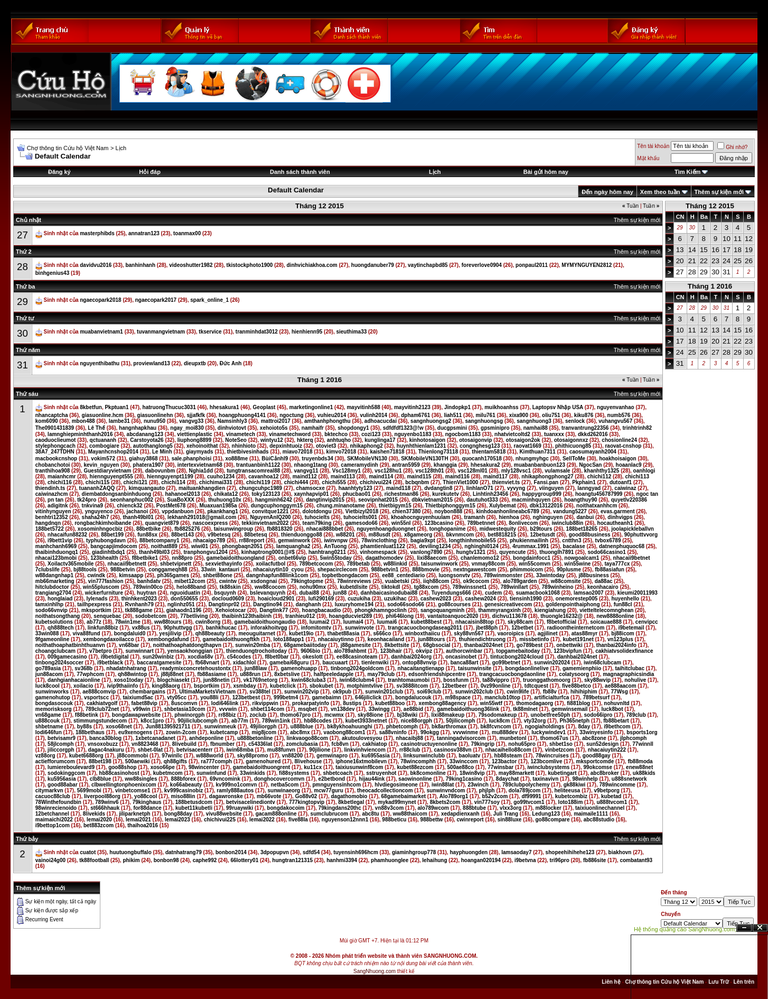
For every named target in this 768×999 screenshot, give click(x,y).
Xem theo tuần (660, 192)
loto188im (570, 802)
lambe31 (119, 421)
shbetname (49, 726)
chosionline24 (619, 440)
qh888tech (60, 628)
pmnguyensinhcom (336, 785)
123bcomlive (546, 761)
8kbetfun (91, 407)
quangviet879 (162, 523)
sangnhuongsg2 (430, 421)
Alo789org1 (453, 796)
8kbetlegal (351, 802)
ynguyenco (99, 511)
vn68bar (129, 645)
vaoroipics (511, 633)
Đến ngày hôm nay (607, 192)
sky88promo (252, 755)
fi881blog (578, 703)
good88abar (63, 785)
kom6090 (46, 421)
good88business (590, 535)
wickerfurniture (104, 593)
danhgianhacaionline (74, 680)
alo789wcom (432, 808)
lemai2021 (138, 819)
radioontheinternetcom (575, 628)
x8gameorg (418, 535)
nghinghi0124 (481, 546)
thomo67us (554, 738)
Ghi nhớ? (732, 147)
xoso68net (119, 726)
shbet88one (217, 575)
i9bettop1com (52, 825)
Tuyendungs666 (451, 593)
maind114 (381, 476)
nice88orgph (416, 721)
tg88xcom (426, 587)
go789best (529, 645)
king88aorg (166, 686)
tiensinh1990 (526, 599)
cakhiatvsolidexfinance (624, 651)
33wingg (379, 709)
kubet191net (578, 639)
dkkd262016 (593, 434)
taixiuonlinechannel (599, 808)
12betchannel (52, 814)
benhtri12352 (51, 517)
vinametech (240, 434)
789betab (357, 564)
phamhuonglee (389, 860)
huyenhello (625, 599)
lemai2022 (262, 819)
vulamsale (557, 471)
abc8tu (370, 814)
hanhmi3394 (341, 860)
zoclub (257, 715)
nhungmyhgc (532, 458)
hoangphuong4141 (242, 415)
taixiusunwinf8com (359, 767)
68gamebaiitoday (305, 645)
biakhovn (620, 852)
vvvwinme (465, 732)
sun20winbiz (158, 657)
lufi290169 (321, 599)
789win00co (148, 587)
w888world (209, 755)
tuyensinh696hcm (355, 852)
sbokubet (321, 686)
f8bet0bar (276, 657)
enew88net (639, 767)
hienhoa (509, 517)
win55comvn (534, 564)
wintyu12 (271, 440)
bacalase (574, 546)
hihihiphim (583, 692)
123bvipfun (568, 651)
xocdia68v (200, 657)
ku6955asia (375, 755)
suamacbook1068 (537, 593)
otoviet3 (326, 446)
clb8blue (100, 779)
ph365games (173, 575)
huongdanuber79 (372, 265)
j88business (594, 575)
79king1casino (464, 779)
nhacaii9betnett (127, 564)
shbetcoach (337, 773)
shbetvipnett (175, 564)
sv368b (83, 668)
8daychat (507, 779)
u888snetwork (629, 779)
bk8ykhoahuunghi (349, 726)
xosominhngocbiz (100, 529)
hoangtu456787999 (599, 494)
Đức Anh (231, 363)
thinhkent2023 (139, 599)
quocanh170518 (482, 458)
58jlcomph (60, 744)
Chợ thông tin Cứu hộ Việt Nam (68, 148)
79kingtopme (307, 581)
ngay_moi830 (186, 428)
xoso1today (129, 680)
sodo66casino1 (606, 552)
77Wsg (619, 692)
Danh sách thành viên (300, 172)
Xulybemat (502, 505)
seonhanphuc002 (131, 500)
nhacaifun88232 (67, 535)
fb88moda (639, 761)
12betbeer (454, 686)
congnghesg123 (480, 446)
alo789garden (520, 581)
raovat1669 (527, 446)
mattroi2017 (276, 421)
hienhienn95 (307, 332)
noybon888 (448, 511)
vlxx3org (510, 808)
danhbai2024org (411, 657)
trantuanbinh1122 (258, 465)
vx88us (141, 628)
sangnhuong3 (534, 421)
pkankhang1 (222, 511)
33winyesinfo (596, 732)
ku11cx (313, 767)
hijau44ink (372, 779)
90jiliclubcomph (197, 721)
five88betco (576, 686)
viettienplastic (194, 434)
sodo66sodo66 (405, 604)
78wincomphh (418, 761)
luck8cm (499, 721)
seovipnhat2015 (378, 500)
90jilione (319, 750)
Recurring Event (44, 919)
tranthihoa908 (52, 471)
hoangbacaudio (321, 610)
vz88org (45, 755)
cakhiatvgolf (102, 703)
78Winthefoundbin (58, 802)
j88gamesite (356, 645)
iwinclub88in (567, 523)
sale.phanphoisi (192, 458)
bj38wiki (407, 715)
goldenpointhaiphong (573, 604)
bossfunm (456, 680)
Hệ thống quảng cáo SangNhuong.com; (685, 929)
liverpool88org (102, 796)
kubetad (611, 796)
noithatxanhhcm (596, 505)
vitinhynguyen (53, 511)
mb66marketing (54, 581)
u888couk (47, 721)
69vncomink (225, 779)
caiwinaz (625, 488)
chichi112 (599, 476)
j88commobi (132, 755)
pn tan (55, 500)
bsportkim (206, 686)
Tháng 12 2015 (710, 206)
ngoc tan (647, 494)
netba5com (285, 785)
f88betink (86, 715)
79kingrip (482, 744)
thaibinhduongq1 (56, 552)
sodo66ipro (598, 715)
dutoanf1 (621, 482)
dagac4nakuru (106, 750)
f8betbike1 (145, 558)
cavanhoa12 (263, 476)
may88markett (516, 773)
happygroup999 (541, 494)
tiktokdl (390, 587)
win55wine (577, 564)
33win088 (47, 633)
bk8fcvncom (495, 726)
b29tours (541, 529)
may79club (381, 674)
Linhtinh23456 (490, 494)
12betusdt (542, 535)
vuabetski (397, 581)
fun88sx (147, 535)
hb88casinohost (119, 773)
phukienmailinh (529, 540)
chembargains (147, 692)
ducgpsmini (452, 428)
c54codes (239, 657)
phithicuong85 (573, 446)
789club (636, 715)
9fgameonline (52, 639)
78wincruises (552, 755)
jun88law (256, 668)
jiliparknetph (134, 814)
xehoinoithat (202, 446)
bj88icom (622, 633)
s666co (382, 633)
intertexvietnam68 (199, 465)
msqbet (307, 709)
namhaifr (313, 428)
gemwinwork (294, 540)
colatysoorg (574, 674)
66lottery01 (244, 860)
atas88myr (584, 633)
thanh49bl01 (138, 517)
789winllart (514, 587)
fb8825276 (187, 529)
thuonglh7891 (556, 552)
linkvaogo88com (307, 738)
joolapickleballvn (632, 529)
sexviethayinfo (223, 564)
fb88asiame (212, 674)
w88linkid (395, 564)
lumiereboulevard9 (71, 767)
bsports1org (641, 732)
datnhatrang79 (183, 852)
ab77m (239, 721)
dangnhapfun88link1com (277, 575)
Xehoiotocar (231, 610)
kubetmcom (168, 773)
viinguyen (551, 488)
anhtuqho (339, 440)
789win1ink (276, 721)
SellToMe (574, 458)
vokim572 (103, 458)
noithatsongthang (57, 616)
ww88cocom (270, 587)
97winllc (172, 755)
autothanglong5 (153, 446)
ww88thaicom (410, 814)
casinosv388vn (453, 750)
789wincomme (617, 785)
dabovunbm (160, 471)
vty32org (535, 721)
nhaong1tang (310, 465)
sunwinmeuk (220, 726)
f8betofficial (561, 622)
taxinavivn (545, 779)
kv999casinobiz (183, 790)
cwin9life (518, 692)
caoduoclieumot (55, 440)
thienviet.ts (506, 482)
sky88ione (370, 715)
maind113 (343, 476)
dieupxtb (195, 363)
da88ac (604, 581)
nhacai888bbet (324, 529)
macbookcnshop (56, 458)
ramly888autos (235, 790)
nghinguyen (548, 517)
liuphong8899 (194, 440)
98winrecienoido (56, 808)
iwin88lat (443, 785)
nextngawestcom (474, 569)
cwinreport (470, 819)
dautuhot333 (482, 500)
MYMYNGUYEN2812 (586, 265)
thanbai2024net (483, 645)
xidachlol (244, 662)
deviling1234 (435, 546)
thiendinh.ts (50, 488)
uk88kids (644, 773)
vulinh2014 (373, 415)
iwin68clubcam (602, 662)
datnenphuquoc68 (621, 546)
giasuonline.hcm (103, 415)
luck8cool (47, 686)
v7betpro (100, 651)
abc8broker (605, 773)
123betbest (246, 697)
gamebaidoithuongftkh (231, 639)
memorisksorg (53, 709)
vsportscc (96, 697)
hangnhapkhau (137, 428)
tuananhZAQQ (97, 488)
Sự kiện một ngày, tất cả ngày (60, 901)
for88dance (147, 808)
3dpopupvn (274, 852)
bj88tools (85, 569)
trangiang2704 (53, 593)
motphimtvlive (365, 686)
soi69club (429, 692)
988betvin (122, 569)
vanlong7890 (426, 552)
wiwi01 (199, 546)
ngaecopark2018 (100, 300)
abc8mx (300, 732)
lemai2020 (99, 819)
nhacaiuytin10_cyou (278, 569)
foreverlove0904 (482, 265)
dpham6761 (415, 415)
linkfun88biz (103, 628)
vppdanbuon (177, 511)
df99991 (531, 796)
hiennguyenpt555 (111, 476)
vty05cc (176, 697)
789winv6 (106, 802)
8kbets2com (445, 802)
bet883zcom (98, 825)
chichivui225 (220, 819)
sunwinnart (139, 651)
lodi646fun (48, 732)
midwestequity (498, 529)
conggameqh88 (167, 569)
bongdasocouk (54, 703)
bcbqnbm (417, 482)
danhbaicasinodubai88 (389, 593)
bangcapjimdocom (113, 546)
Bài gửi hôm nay (545, 172)
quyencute (512, 552)
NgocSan (590, 465)
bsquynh (225, 593)
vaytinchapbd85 (428, 265)
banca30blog (105, 738)
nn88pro (182, 558)
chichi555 (334, 482)
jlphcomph (633, 738)
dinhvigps (619, 517)
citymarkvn (49, 790)
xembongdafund (168, 639)
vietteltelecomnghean (606, 610)
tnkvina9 (93, 505)
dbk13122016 (546, 505)
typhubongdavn (106, 540)
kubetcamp (224, 732)
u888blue (302, 726)
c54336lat (260, 744)
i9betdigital (115, 657)
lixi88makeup (448, 715)
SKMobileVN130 (367, 458)
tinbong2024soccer (59, 662)
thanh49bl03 (154, 552)
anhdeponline (206, 738)
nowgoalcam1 (581, 558)
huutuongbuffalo (130, 852)
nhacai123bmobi (56, 558)
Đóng (760, 928)
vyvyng (516, 488)
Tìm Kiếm (687, 172)
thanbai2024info (616, 645)
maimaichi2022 (54, 819)
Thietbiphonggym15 (450, 505)
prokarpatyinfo (310, 703)
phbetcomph (402, 726)
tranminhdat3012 (257, 332)
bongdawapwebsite (136, 715)
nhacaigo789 (209, 540)
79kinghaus (147, 802)
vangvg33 (191, 421)
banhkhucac (221, 628)
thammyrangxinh (499, 610)
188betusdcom (193, 802)
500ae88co (460, 767)
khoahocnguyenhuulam (420, 517)
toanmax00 (187, 233)
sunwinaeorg (283, 790)
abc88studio (599, 819)
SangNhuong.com (374, 971)
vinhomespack (378, 552)
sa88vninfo (393, 732)
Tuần (630, 206)
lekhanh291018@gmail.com (201, 517)
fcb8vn (340, 744)
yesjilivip (170, 633)
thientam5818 (488, 452)
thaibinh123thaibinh (246, 616)
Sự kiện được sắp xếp (51, 910)
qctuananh (103, 440)
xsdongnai (263, 581)
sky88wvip (597, 680)
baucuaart (335, 662)
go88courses (454, 604)
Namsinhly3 (232, 421)
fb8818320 (279, 529)
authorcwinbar (464, 651)
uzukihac (395, 599)
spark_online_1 (209, 300)
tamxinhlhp (49, 604)
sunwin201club (384, 692)
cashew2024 (480, 599)
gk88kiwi (575, 785)
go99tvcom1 (528, 802)
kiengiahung (550, 610)
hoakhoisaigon (617, 458)
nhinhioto (244, 446)
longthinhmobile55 (472, 540)
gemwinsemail (569, 709)
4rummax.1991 (530, 546)
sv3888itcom (412, 686)
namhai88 (535, 428)
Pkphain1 (583, 482)
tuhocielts (317, 517)
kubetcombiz (571, 796)
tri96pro (559, 860)
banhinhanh (140, 265)
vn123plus (620, 639)
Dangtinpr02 (224, 604)
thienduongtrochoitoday (256, 651)
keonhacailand (386, 639)
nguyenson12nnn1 (345, 819)
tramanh (474, 517)
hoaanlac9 (629, 465)
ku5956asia (62, 779)
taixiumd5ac (138, 697)
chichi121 (136, 482)
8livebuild (184, 744)
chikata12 (226, 494)
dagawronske (226, 796)
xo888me (236, 458)
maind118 (398, 488)
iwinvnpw (336, 540)
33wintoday (550, 575)
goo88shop (122, 767)
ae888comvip (99, 692)
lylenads (96, 599)
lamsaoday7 (516, 852)
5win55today (336, 558)
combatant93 (636, 860)
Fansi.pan (545, 482)
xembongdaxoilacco (108, 639)
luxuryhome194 (354, 604)
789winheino (558, 587)
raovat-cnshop (623, 446)
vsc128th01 (430, 471)
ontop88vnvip (419, 662)
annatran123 (144, 233)
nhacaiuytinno (336, 639)
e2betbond (332, 779)
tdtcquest (536, 686)
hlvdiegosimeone (396, 785)
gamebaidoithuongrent (261, 767)
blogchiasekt (173, 680)
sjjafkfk (196, 415)
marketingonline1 (311, 407)
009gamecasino (67, 657)
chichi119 (258, 482)
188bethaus (90, 732)
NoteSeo (236, 440)
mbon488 (83, 421)
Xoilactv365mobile (70, 564)
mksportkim (96, 610)
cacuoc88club (52, 796)
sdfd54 (311, 852)
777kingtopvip (306, 802)
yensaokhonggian (189, 651)
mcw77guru (328, 790)
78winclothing (379, 540)
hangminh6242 (273, 500)
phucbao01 (357, 494)
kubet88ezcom (415, 767)
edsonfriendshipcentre (436, 674)
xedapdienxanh (460, 814)
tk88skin (230, 587)
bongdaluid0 (129, 633)
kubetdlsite (354, 587)
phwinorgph (189, 715)
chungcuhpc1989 (260, 488)
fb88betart (616, 721)
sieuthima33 (351, 332)
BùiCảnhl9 (274, 458)
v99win (141, 709)
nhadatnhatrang (126, 668)
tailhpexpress (94, 604)
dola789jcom (525, 790)
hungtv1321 (470, 552)
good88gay (597, 755)
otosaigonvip (475, 440)
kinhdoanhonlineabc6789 (507, 511)
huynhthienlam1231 (421, 446)
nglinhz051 (181, 604)
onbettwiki (569, 645)
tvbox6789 (608, 540)
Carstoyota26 (146, 440)
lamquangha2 (293, 546)
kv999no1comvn (236, 785)
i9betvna (525, 860)
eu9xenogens (135, 732)
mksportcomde (595, 761)
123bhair (391, 651)
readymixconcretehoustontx (195, 668)
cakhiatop (374, 744)
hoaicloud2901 (276, 599)
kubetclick (283, 686)
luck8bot (612, 709)
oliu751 (551, 415)
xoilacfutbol (270, 564)
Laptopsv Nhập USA (557, 407)
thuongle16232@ (561, 616)
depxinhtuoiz (285, 446)
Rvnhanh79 (139, 604)
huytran (146, 593)
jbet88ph (487, 628)
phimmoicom (526, 569)
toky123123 (265, 494)
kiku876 (584, 415)
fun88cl (623, 604)
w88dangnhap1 (54, 575)
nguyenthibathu (99, 363)
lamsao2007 (589, 593)
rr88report (251, 540)
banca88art (465, 662)
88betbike (148, 529)
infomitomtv (316, 628)
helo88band (191, 587)
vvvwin (228, 709)
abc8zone (594, 738)
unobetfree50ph (550, 715)
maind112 (305, 476)
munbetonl (512, 738)
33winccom (463, 761)
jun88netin (216, 680)
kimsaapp (131, 575)
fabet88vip (144, 703)
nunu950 (154, 421)
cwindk (96, 575)
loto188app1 (288, 639)
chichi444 (296, 482)
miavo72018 (298, 452)
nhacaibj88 (409, 738)
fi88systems (294, 773)
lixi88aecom (432, 558)
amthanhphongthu (327, 421)
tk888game (139, 610)
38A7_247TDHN (54, 452)
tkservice (210, 332)
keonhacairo (603, 587)
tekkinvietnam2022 (264, 523)
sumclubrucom (330, 814)
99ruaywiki (239, 808)
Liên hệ (611, 982)
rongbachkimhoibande (102, 523)
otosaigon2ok (523, 440)
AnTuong (335, 546)
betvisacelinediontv (250, 802)
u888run (250, 674)
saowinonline (415, 779)
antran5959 (406, 465)
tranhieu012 (300, 616)
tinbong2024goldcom (357, 668)
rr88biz (227, 715)
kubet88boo (390, 703)
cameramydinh (359, 465)
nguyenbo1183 (413, 434)
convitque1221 (270, 511)
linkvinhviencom (364, 750)
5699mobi (89, 790)
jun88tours (431, 639)
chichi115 (98, 482)
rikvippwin (265, 703)
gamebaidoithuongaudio (265, 622)
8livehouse (308, 761)
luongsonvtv (454, 575)
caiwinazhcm (51, 494)
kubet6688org (86, 755)
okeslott (313, 657)
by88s (84, 726)
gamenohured (263, 761)
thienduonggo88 (301, 535)
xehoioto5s (274, 428)
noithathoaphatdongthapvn (187, 645)
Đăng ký (59, 172)
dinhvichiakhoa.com (312, 265)
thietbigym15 (395, 505)
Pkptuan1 (116, 407)
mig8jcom (263, 732)
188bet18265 (582, 529)
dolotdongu (317, 511)
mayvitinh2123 (412, 407)
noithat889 (164, 546)
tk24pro (86, 500)
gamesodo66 (361, 523)
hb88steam (508, 755)
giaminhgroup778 (414, 852)
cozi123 (370, 434)
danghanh (308, 604)
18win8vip (472, 773)
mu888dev (505, 732)
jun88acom (49, 674)
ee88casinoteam (356, 657)
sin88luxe (510, 819)
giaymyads (199, 452)
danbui (585, 517)
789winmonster (503, 575)
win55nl (401, 523)
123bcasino (439, 523)
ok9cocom (476, 581)
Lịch (120, 148)
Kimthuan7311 (537, 452)
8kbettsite (397, 645)
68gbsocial (437, 645)
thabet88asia (343, 633)
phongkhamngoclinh (380, 610)
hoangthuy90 (580, 500)
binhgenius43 (52, 273)
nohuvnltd (616, 703)
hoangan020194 (481, 860)
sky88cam (520, 622)
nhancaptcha (51, 415)
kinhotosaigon (427, 440)
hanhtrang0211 (327, 552)
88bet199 (112, 535)
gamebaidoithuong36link (468, 709)
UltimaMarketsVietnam (207, 692)
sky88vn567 (468, 633)
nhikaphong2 (366, 446)
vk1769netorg (260, 680)
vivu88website (224, 814)
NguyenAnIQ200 (270, 517)
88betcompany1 (159, 540)
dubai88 (309, 593)
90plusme (569, 569)
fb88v (550, 692)
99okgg (429, 732)
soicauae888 (606, 622)
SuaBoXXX (180, 500)
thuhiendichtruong (482, 639)
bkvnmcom (460, 535)
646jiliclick (368, 697)
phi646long (400, 616)
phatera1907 (148, 465)
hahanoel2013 (182, 494)
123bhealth (104, 558)
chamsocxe (310, 488)
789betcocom (316, 564)
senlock (575, 421)
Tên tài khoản (653, 146)
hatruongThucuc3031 (169, 407)
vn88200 (292, 755)
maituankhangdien (202, 488)
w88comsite (566, 581)
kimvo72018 (341, 452)
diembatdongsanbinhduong (117, 494)
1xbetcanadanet (155, 738)
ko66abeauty (186, 785)
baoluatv (469, 755)
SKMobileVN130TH (424, 458)
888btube (474, 808)
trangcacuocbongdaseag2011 (425, 628)
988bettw (431, 819)
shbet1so (561, 744)
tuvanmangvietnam (161, 332)
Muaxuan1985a (218, 505)
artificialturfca (551, 697)
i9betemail (631, 628)
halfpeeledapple (334, 674)
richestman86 (401, 494)
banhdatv (149, 581)
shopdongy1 (353, 428)
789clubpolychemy (525, 785)
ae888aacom (620, 686)
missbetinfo (534, 639)
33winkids (252, 773)
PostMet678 (171, 505)
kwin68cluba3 (308, 680)
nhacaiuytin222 (607, 750)
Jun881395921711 (168, 726)
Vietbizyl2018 (362, 511)
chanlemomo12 (480, 558)
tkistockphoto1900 (250, 265)
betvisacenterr (194, 750)
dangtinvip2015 (325, 500)
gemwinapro (332, 755)
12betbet (522, 628)
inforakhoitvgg (268, 628)
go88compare (553, 819)
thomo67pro (295, 715)
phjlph (487, 790)
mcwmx (334, 715)
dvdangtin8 (438, 488)
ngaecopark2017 (155, 300)
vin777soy (487, 802)
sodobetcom (150, 616)
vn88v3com (389, 808)
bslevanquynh (267, 593)
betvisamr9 (62, 738)
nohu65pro (522, 744)
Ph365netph (574, 721)
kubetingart (562, 773)
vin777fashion (106, 581)
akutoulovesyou (362, 738)
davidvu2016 (95, 265)
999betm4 (286, 697)
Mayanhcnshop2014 (113, 452)
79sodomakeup (497, 715)
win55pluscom (101, 587)
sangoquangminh (442, 610)
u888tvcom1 (611, 802)
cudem (493, 593)
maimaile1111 (591, 814)
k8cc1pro (152, 721)
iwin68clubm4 (357, 680)
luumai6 (387, 622)
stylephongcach (55, 446)
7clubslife (47, 569)
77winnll (642, 744)
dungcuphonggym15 (277, 505)
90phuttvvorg (641, 535)
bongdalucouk (413, 697)
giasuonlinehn (155, 415)
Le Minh (162, 452)
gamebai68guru (288, 662)
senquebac (107, 616)
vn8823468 (145, 744)
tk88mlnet (525, 709)
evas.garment (617, 511)
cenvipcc (646, 622)
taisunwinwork (439, 564)
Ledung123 (546, 814)
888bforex (183, 779)
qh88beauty (210, 633)
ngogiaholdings (544, 726)
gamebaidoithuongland (236, 558)
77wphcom (90, 674)
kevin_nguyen (101, 465)
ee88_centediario (403, 575)
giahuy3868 (143, 458)
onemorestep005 (576, 599)
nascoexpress (210, 523)
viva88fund (86, 633)
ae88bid (413, 709)
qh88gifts (175, 761)
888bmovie (425, 569)
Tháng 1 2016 (710, 286)
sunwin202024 (552, 662)
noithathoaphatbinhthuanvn (70, 645)
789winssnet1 (470, 587)
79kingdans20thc (340, 808)
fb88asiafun (609, 569)
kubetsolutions (54, 622)
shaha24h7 (95, 517)
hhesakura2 (485, 465)
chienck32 (129, 505)
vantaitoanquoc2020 (452, 616)
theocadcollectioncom (385, 790)
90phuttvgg (178, 628)
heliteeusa (567, 790)
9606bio (310, 651)
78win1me (128, 622)
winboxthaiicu (423, 633)
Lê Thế (96, 428)
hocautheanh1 (615, 523)
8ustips (352, 703)
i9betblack (110, 662)
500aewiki (137, 761)
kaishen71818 (387, 452)
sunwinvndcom (446, 790)
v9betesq (219, 535)
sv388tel (259, 692)
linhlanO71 (479, 488)
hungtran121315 (292, 860)
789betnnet (481, 523)
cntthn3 (571, 540)
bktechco (336, 434)
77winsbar (500, 767)
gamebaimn (326, 697)
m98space (458, 697)
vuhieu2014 (331, 415)
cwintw (228, 581)
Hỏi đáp (150, 172)
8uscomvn (184, 703)
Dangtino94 (267, 604)
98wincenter (204, 767)
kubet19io (301, 633)
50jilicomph (460, 721)
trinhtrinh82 (637, 428)
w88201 (345, 535)
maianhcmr (62, 476)
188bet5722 (49, 529)
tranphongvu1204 (205, 552)
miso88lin (183, 796)
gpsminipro (495, 428)
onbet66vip (292, 558)
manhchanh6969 (56, 546)
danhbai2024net (577, 657)
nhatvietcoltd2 (512, 434)
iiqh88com (436, 581)
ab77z (94, 622)
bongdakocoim (285, 808)
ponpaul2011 (532, 265)
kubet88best (426, 622)
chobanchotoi (52, 465)
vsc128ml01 (473, 471)
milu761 (485, 415)
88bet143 (182, 535)
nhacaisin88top (474, 622)
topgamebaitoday (518, 651)
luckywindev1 (548, 732)
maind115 (419, 476)
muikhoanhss (501, 407)
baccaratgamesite (159, 662)
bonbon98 (166, 860)
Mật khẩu (648, 158)
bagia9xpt (422, 540)
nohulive (635, 680)
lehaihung (434, 860)
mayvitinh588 (363, 407)
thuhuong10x (224, 500)
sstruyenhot (381, 773)
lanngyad (589, 488)
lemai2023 (177, 819)
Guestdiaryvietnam (107, 471)
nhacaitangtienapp (421, 668)
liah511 (453, 415)
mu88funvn (281, 750)
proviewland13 (151, 363)
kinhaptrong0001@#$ (268, 552)
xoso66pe (163, 767)
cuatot (88, 852)
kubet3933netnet (366, 721)
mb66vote (269, 796)
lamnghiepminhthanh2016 (80, 434)
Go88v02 (306, 796)
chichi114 (173, 482)
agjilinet (548, 633)
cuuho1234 (221, 476)
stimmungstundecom (100, 721)
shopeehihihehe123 (570, 852)
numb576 (619, 415)
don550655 (184, 599)
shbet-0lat (150, 750)
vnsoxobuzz (103, 744)
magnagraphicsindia (628, 674)
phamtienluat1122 (383, 546)
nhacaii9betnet (631, 558)
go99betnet (506, 662)
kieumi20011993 (637, 593)
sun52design (602, 744)
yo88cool (145, 796)
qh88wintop (132, 674)
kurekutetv (445, 494)
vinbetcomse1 (133, 790)
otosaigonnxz (571, 440)
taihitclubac (629, 668)
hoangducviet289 (350, 616)
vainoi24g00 (50, 860)
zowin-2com (181, 732)
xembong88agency (442, 703)
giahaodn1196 (184, 610)
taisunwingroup (233, 529)
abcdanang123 (145, 434)
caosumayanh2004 (592, 452)
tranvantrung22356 (584, 428)
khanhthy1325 (602, 471)
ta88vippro (495, 680)
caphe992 (205, 860)
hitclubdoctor (52, 587)
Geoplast (264, 407)
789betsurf (596, 697)
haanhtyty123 (355, 488)
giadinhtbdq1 (108, 552)
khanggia (445, 465)
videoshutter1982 (190, 265)
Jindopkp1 (457, 407)
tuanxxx (554, 434)
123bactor (504, 761)
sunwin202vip (301, 692)
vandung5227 (570, 511)
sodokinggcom (66, 773)
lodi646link (225, 703)
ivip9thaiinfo (122, 686)
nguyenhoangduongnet (386, 529)
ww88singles (141, 779)
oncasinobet (460, 657)
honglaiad (60, 599)
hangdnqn (48, 523)
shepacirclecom (337, 569)
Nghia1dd (201, 471)
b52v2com (495, 796)
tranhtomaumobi (408, 680)
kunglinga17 (379, 440)
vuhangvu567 (615, 421)
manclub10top (502, 697)
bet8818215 (502, 535)
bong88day (178, 814)
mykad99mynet (397, 802)
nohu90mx (312, 587)
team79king (317, 523)
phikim (131, 860)
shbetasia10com (184, 709)
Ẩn (744, 928)
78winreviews (354, 581)
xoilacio (83, 686)
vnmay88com (488, 564)
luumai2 (320, 622)
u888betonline (255, 738)
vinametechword (290, 434)
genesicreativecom (508, 604)
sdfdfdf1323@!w (403, 428)
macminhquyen (531, 500)
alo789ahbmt (350, 651)
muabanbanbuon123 (539, 465)
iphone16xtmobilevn (361, 761)
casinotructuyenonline (429, 744)
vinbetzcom (559, 750)
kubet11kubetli (193, 808)
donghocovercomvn (279, 779)
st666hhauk (104, 808)
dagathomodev (384, 558)
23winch (477, 785)
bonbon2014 (231, 852)
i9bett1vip (60, 540)
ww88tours (168, 622)
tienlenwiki (374, 662)
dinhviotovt (232, 428)
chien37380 (406, 511)
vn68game (48, 715)
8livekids (94, 814)
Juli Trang (505, 814)
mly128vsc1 (516, 471)
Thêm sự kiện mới (719, 192)
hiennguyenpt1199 (170, 476)
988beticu (394, 819)
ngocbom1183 (463, 434)
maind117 (495, 476)
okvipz (424, 651)
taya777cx (617, 564)
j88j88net (172, 674)
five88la (298, 819)
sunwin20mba (252, 645)
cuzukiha (359, 599)
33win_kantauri (220, 569)
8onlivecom (523, 523)
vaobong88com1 (345, 732)
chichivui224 (375, 482)
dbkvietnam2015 (432, 500)
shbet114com (267, 709)
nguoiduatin (185, 593)
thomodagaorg (534, 703)
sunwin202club (474, 692)
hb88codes (317, 721)
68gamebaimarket (403, 796)
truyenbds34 (317, 458)
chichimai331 (215, 482)
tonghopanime (447, 529)
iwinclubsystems (548, 767)
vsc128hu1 (387, 471)
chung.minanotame (340, 505)
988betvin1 (385, 569)
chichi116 (60, 482)
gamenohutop (52, 697)
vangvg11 (306, 471)
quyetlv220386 (629, 500)
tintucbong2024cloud (517, 657)
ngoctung (291, 415)
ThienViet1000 (460, 482)
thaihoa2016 (142, 825)
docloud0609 (228, 599)
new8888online (615, 616)
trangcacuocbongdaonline (512, 674)
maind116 (457, 476)
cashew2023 (435, 599)
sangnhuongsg (484, 421)
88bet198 (100, 761)
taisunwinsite (474, 668)
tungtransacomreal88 (253, 471)
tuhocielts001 (360, 517)
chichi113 (637, 476)
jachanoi (137, 511)
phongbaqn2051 (242, 546)
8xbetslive (286, 674)
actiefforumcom (55, 761)
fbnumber (222, 744)
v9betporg (607, 790)
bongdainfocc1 (531, 558)
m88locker (548, 808)
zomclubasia (301, 744)
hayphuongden (468, 852)
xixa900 (518, 415)
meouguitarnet (256, 633)
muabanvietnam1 (101, 332)
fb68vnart (207, 662)
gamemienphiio (582, 668)
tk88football (94, 860)
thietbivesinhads (248, 452)
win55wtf (491, 703)
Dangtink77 (273, 610)
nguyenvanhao (615, 407)
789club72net (102, 709)
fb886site (594, 860)
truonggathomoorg (546, 680)
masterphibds (97, 233)
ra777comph (216, 761)
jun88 (339, 593)
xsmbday (244, 686)
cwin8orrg (208, 622)
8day (584, 726)
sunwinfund (211, 773)
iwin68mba (240, 750)
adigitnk (58, 505)
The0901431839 (54, 428)
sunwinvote (359, 628)
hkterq (305, 440)
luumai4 (353, 622)
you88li (209, 697)
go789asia (48, 668)
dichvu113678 (509, 616)
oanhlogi (644, 471)
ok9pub (342, 692)
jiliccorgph (61, 750)
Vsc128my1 (346, 471)
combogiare (104, 446)
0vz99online (496, 686)
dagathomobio (349, 796)
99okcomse (597, 767)
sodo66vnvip (51, 610)
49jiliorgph (263, 726)
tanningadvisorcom (461, 738)
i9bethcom (617, 726)
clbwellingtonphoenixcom (123, 785)
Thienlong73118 (438, 452)
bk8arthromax (449, 726)
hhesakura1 (224, 407)
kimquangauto (146, 488)
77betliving (194, 616)
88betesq (256, 535)
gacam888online (276, 814)
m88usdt (379, 535)
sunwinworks (52, 692)
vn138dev (343, 709)
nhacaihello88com (508, 750)
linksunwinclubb (424, 755)
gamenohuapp (298, 668)
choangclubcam (55, 651)
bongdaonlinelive (527, 668)
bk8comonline (428, 773)
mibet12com (189, 581)
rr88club (409, 750)
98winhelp (584, 779)
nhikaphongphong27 (547, 476)
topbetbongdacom (345, 575)
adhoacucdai (380, 421)
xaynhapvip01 (311, 494)
